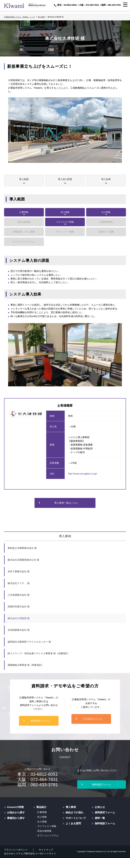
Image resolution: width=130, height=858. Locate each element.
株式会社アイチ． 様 (19, 583)
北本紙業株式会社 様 (19, 630)
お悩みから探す (16, 812)
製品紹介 (41, 807)
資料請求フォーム (39, 720)
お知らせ (100, 807)
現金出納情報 (44, 831)
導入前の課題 (65, 179)
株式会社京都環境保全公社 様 (23, 559)
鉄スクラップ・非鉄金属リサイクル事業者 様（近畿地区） (39, 653)
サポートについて (76, 818)
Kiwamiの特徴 (15, 807)
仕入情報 (106, 212)
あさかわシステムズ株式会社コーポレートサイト (30, 853)
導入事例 (65, 536)
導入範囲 (24, 179)
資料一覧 (100, 818)
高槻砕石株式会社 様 (19, 606)
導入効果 (106, 179)
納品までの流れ (74, 812)
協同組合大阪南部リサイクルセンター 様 (29, 641)
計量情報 (23, 212)
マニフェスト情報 (65, 222)
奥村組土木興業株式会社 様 (22, 548)
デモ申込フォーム (92, 719)
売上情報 (65, 212)
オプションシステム (48, 835)
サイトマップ (46, 849)
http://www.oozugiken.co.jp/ (82, 473)
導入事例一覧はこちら (66, 502)
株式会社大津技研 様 (19, 618)
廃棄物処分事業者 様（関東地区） (26, 665)
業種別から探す (16, 818)
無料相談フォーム (101, 784)
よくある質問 (73, 823)
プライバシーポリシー (16, 849)
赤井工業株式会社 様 (19, 571)
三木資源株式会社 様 (19, 595)
